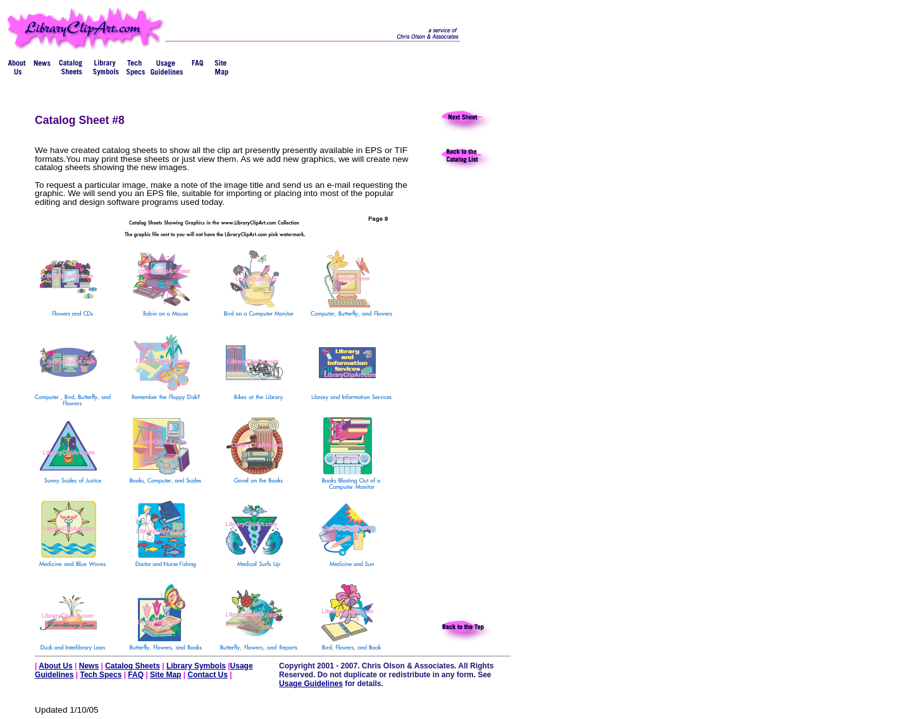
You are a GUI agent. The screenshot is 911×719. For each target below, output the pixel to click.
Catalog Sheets (132, 665)
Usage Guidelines (311, 683)
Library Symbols (196, 665)
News (89, 665)
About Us (55, 665)
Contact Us (207, 674)
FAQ (136, 674)
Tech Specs (101, 674)
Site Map (165, 674)
